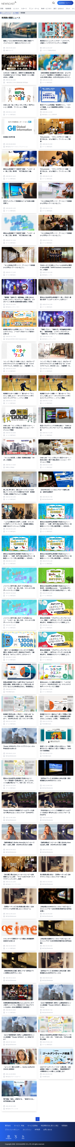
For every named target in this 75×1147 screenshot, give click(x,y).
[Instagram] (8, 1137)
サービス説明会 (33, 1125)
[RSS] (23, 1137)
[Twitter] (15, 1137)
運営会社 (8, 1125)
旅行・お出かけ (59, 8)
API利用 (37, 1129)
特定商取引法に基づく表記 (49, 1125)
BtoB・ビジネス (46, 8)
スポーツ (24, 8)
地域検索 (8, 8)
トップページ (5, 13)
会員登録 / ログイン (65, 3)
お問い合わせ (47, 1129)
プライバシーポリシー (12, 1129)
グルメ (68, 8)
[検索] (53, 3)
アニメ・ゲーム (34, 8)
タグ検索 (16, 13)
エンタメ (16, 8)
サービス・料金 (19, 1125)
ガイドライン (27, 1129)
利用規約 (64, 1125)
